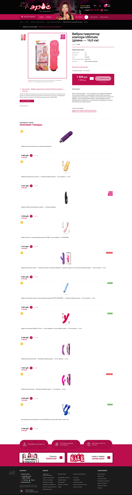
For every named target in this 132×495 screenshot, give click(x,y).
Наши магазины (104, 17)
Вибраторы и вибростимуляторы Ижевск (84, 110)
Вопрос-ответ (101, 476)
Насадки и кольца (62, 480)
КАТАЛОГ (29, 17)
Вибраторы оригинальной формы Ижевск (84, 112)
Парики (59, 487)
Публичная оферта (29, 490)
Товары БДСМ (76, 480)
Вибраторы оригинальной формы (56, 22)
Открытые (40, 458)
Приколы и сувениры (63, 484)
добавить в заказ (103, 78)
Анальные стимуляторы (48, 478)
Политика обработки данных (31, 492)
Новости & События (102, 483)
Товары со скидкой (102, 486)
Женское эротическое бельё (80, 484)
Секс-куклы (76, 478)
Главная (21, 22)
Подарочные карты (47, 489)
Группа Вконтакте (25, 482)
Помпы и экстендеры (48, 480)
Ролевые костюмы (77, 487)
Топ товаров (79, 17)
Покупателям (94, 17)
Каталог (27, 22)
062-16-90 (90, 10)
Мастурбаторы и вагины (63, 478)
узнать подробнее (26, 101)
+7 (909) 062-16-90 (25, 476)
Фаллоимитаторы (62, 474)
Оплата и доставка (102, 479)
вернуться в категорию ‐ (41, 27)
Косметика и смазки (77, 482)
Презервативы (61, 482)
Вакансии (100, 488)
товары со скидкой (88, 458)
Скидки (43, 17)
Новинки (50, 17)
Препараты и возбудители (49, 484)
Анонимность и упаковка (103, 481)
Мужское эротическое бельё (50, 487)
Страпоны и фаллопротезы (79, 474)
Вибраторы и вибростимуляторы (38, 22)
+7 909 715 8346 (25, 478)
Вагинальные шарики (48, 482)
